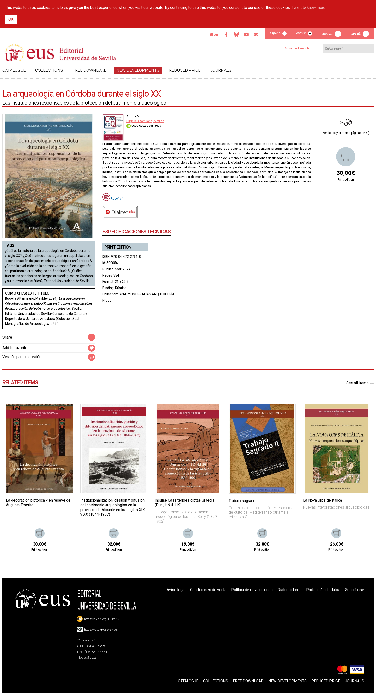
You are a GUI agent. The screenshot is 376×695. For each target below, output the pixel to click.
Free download (90, 70)
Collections (49, 70)
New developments (137, 70)
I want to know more (308, 7)
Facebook (226, 34)
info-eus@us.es (87, 657)
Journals (221, 70)
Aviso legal (176, 590)
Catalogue (14, 70)
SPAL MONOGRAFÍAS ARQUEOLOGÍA (147, 294)
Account (328, 34)
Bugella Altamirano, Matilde (145, 121)
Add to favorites (15, 347)
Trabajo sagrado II (244, 501)
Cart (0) (356, 34)
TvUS (246, 34)
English (301, 33)
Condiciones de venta (208, 590)
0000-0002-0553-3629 (143, 125)
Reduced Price (184, 70)
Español (275, 33)
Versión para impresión (21, 357)
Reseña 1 (117, 198)
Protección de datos (323, 590)
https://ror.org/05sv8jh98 (100, 629)
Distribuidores (289, 590)
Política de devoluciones (252, 590)
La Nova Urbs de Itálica (322, 500)
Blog (214, 34)
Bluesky (236, 34)
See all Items (357, 383)
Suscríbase (354, 590)
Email (256, 34)
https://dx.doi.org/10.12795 (102, 619)
